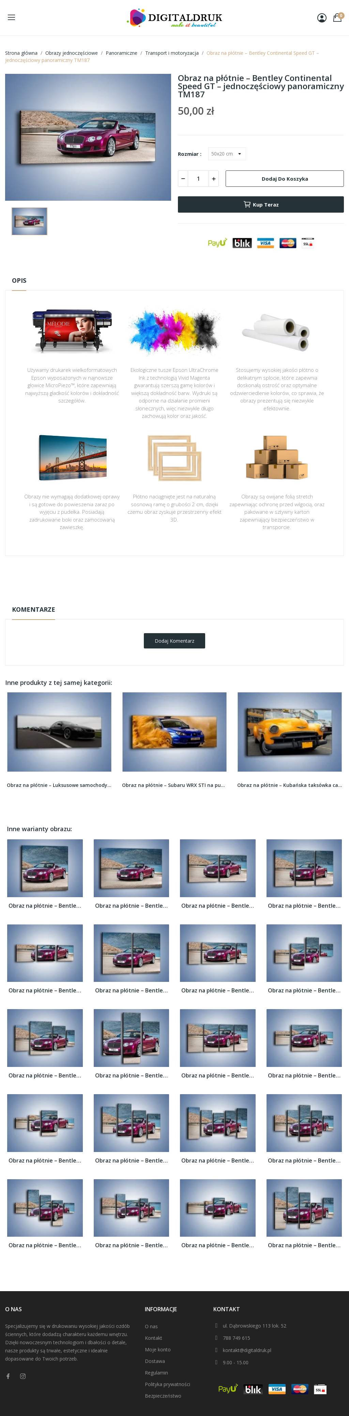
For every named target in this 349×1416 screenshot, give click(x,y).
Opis (19, 280)
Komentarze (33, 609)
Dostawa (155, 1361)
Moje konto (158, 1349)
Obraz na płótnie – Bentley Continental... (45, 905)
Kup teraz (261, 204)
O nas (151, 1326)
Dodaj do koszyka (285, 178)
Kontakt (153, 1338)
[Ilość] (198, 178)
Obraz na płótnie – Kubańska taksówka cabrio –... (289, 785)
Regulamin (156, 1372)
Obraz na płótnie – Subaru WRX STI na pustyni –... (174, 785)
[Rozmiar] (227, 153)
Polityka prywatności (167, 1384)
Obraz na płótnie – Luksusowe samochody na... (59, 785)
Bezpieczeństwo (163, 1396)
